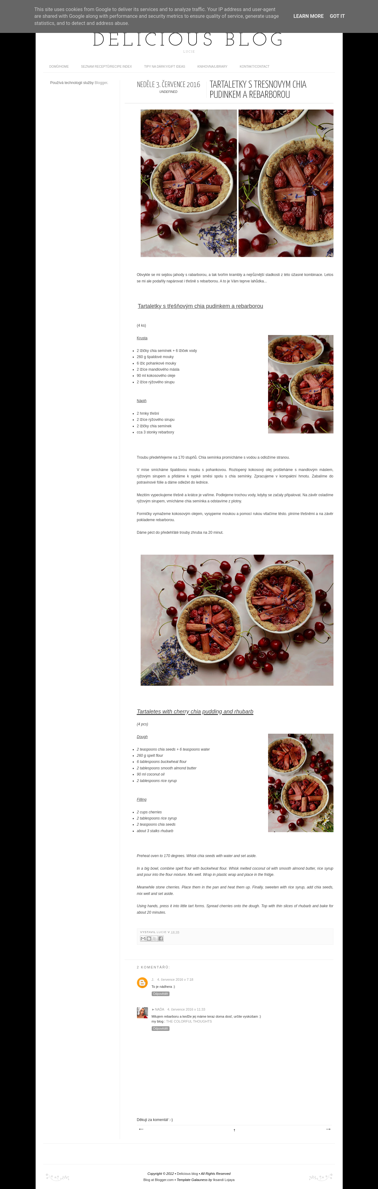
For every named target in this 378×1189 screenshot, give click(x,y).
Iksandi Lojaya (224, 1180)
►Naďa (158, 1009)
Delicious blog (189, 41)
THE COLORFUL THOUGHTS (189, 1021)
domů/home (59, 66)
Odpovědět (160, 993)
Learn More (309, 16)
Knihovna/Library (212, 66)
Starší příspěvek (328, 1129)
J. (153, 979)
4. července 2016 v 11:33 (186, 1009)
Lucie (162, 932)
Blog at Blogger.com (158, 1180)
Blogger (101, 83)
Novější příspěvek (141, 1129)
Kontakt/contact (255, 66)
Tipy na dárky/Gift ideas (164, 66)
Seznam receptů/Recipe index (106, 66)
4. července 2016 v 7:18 (175, 979)
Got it (337, 16)
